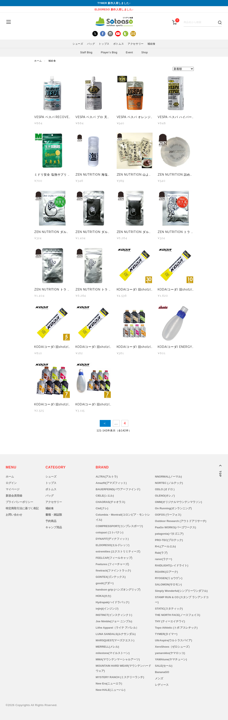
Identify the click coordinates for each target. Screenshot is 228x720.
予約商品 (50, 521)
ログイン (11, 483)
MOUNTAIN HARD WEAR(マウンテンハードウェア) (123, 668)
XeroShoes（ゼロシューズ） (173, 646)
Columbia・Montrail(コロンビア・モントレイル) (123, 517)
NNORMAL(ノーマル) (168, 476)
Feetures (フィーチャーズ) (112, 564)
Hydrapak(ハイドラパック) (112, 602)
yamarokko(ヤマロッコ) (170, 653)
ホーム (38, 60)
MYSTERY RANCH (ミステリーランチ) (120, 677)
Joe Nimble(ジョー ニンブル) (114, 621)
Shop (144, 52)
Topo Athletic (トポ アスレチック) (176, 627)
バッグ (91, 43)
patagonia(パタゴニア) (169, 533)
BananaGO (162, 672)
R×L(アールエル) (165, 546)
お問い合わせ (14, 514)
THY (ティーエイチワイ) (170, 621)
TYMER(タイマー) (166, 634)
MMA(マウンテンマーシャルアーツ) (118, 659)
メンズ (159, 678)
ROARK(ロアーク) (166, 571)
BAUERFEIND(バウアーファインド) (118, 489)
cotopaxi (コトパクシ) (109, 532)
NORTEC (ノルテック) (169, 483)
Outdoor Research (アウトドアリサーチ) (180, 521)
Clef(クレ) (102, 508)
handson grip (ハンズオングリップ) (118, 589)
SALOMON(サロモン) (168, 584)
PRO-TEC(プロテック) (169, 540)
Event (129, 52)
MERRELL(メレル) (107, 646)
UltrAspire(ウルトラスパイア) (173, 640)
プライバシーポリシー (19, 502)
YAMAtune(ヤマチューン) (171, 659)
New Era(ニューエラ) (109, 683)
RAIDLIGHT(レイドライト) (171, 565)
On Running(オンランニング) (173, 508)
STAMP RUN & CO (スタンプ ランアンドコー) (182, 600)
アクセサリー (136, 43)
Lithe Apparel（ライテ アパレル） (117, 627)
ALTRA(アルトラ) (107, 476)
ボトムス (118, 43)
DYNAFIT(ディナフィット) (112, 538)
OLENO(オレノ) (165, 495)
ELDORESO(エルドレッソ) (113, 545)
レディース (162, 684)
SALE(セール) (163, 665)
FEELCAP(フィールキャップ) (114, 557)
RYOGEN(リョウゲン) (168, 578)
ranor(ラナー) (163, 559)
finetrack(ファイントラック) (113, 570)
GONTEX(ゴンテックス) (111, 576)
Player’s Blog (109, 52)
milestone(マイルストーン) (113, 653)
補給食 (151, 43)
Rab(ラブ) (161, 552)
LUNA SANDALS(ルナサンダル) (116, 634)
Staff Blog (86, 52)
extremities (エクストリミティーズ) (118, 551)
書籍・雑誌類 (53, 514)
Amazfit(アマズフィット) (111, 483)
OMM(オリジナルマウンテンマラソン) (178, 502)
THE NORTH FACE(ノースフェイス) (177, 615)
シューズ (77, 43)
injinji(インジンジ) (107, 608)
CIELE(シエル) (105, 495)
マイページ (12, 489)
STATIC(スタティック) (169, 608)
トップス (104, 43)
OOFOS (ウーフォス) (168, 514)
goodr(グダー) (104, 583)
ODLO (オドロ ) (164, 489)
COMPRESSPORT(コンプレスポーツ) (119, 526)
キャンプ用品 (53, 527)
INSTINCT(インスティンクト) (114, 615)
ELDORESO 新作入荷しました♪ (114, 9)
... (116, 423)
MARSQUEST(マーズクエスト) (115, 640)
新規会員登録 (14, 495)
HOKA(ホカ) (103, 595)
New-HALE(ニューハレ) (110, 689)
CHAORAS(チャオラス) (110, 502)
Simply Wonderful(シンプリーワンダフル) (181, 590)
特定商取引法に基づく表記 (22, 508)
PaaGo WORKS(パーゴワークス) (175, 527)
